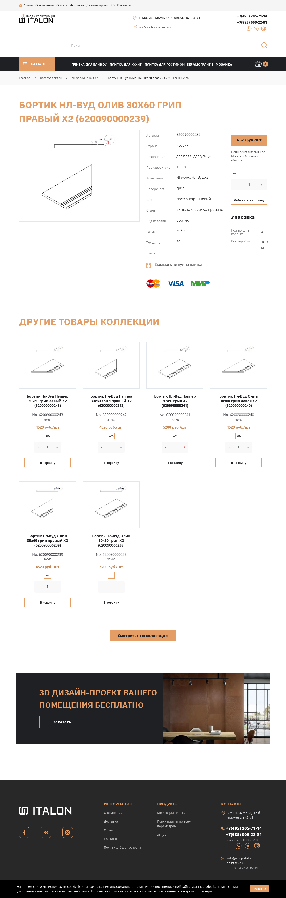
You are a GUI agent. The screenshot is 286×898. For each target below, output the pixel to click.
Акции (162, 835)
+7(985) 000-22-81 (252, 22)
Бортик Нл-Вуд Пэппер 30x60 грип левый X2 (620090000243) (47, 401)
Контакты (111, 839)
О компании (113, 813)
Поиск (265, 46)
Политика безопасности (122, 847)
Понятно (259, 889)
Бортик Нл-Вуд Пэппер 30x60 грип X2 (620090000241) (175, 401)
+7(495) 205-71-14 (252, 16)
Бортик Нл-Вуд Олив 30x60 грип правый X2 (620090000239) (79, 175)
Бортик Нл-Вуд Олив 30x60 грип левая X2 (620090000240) (238, 401)
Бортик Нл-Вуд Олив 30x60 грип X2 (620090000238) (111, 540)
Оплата (109, 830)
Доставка (111, 821)
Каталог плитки (51, 78)
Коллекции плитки (171, 813)
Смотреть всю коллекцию (143, 635)
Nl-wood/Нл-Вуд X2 (85, 78)
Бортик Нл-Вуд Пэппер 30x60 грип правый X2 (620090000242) (111, 401)
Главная (24, 78)
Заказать (62, 722)
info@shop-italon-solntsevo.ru (155, 26)
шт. (234, 173)
